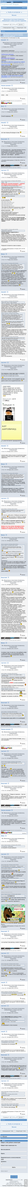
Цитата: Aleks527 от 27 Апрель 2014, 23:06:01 (9, 374)
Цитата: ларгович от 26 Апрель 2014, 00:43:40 (9, 263)
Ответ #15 (4, 669)
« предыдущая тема (8, 27)
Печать (3, 31)
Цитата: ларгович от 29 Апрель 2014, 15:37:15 (9, 991)
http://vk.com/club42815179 (16, 100)
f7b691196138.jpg (5, 923)
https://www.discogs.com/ (7, 203)
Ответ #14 (4, 648)
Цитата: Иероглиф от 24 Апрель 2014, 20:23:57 (9, 185)
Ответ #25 (4, 988)
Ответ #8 (4, 369)
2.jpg (2, 440)
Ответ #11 (4, 505)
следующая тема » (19, 28)
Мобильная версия (14, 1181)
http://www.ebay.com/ (6, 201)
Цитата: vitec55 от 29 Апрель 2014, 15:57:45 (9, 1020)
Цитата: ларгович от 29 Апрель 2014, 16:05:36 (9, 1040)
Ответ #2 (4, 111)
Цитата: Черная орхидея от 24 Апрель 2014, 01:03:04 (11, 485)
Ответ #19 (4, 790)
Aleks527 (3, 40)
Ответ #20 (4, 815)
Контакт (14, 1176)
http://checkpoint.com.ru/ (18, 64)
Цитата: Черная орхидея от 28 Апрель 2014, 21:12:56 (11, 761)
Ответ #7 (4, 297)
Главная (4, 7)
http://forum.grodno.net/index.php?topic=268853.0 (11, 167)
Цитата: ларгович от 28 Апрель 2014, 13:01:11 (9, 544)
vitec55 (3, 982)
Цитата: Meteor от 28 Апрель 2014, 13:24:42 (10, 545)
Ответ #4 (4, 146)
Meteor (3, 254)
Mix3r (2, 106)
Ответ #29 (4, 1088)
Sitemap (20, 1184)
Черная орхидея (6, 85)
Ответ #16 (4, 708)
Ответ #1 (4, 91)
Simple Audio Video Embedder (12, 1184)
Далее (21, 24)
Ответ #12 (4, 540)
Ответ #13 (4, 584)
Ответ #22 (4, 861)
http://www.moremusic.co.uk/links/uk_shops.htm (12, 63)
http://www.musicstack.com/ (7, 202)
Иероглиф (4, 139)
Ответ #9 (4, 451)
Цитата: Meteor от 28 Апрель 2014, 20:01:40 (9, 673)
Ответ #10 (4, 469)
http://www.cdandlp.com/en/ (7, 206)
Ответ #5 (4, 177)
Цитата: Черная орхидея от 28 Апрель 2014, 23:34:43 (11, 867)
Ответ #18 (4, 758)
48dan (2, 835)
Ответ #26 (4, 1012)
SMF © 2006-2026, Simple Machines (14, 1183)
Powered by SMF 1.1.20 (14, 1182)
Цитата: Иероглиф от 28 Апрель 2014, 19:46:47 (9, 687)
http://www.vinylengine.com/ (17, 77)
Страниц (6, 24)
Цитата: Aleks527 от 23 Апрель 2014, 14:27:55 (9, 229)
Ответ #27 (4, 1037)
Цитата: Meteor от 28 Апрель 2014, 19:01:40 (9, 711)
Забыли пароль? (4, 1171)
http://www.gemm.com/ (6, 204)
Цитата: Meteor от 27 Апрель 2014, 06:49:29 (9, 312)
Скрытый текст (5, 55)
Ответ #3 (4, 128)
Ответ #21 (4, 841)
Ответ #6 (4, 259)
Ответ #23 (4, 938)
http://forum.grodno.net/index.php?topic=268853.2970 (13, 52)
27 (16, 24)
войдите (9, 2)
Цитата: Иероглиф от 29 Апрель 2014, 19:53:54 (9, 1091)
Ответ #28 (4, 1061)
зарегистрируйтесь (17, 2)
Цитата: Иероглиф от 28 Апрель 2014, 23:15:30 (9, 864)
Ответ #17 (4, 734)
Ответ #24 (4, 960)
